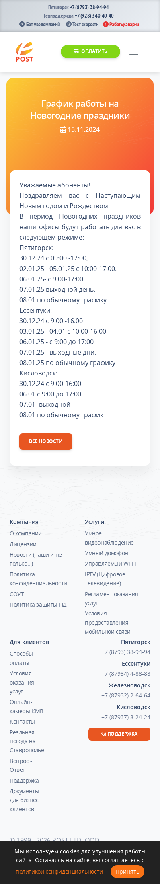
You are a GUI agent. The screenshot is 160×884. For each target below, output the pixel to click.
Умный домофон (106, 553)
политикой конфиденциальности (59, 871)
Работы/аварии (121, 24)
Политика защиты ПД (38, 604)
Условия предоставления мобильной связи (108, 622)
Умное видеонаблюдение (109, 537)
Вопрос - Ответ (21, 765)
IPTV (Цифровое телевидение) (105, 578)
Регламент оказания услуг (111, 598)
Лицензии (23, 544)
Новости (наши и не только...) (36, 559)
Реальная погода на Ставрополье (27, 741)
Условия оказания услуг (22, 682)
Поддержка (24, 780)
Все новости (46, 441)
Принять (127, 871)
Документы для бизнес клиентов (24, 800)
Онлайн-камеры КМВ (26, 706)
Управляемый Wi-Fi (110, 563)
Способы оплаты (21, 658)
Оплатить (90, 51)
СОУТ (17, 594)
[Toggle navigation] (133, 51)
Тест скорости (82, 24)
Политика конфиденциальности (38, 578)
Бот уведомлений (39, 24)
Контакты (22, 721)
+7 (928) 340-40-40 (94, 15)
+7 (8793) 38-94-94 (89, 7)
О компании (26, 533)
